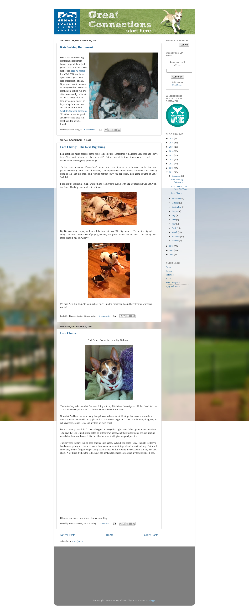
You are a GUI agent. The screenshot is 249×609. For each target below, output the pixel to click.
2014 (171, 159)
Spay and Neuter (173, 286)
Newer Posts (67, 535)
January (175, 241)
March (175, 232)
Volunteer (170, 275)
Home (109, 535)
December (176, 176)
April (174, 228)
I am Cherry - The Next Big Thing (82, 147)
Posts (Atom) (77, 541)
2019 (171, 138)
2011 (171, 172)
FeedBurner (177, 85)
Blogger (152, 600)
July (174, 215)
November (176, 198)
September (177, 207)
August (175, 211)
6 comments (89, 129)
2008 (171, 254)
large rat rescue (77, 71)
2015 (171, 155)
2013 (171, 164)
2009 (171, 250)
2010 (171, 246)
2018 (171, 143)
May (174, 224)
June (174, 219)
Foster (168, 278)
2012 (171, 168)
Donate (169, 271)
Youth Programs (173, 282)
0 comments (104, 316)
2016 (171, 151)
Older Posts (151, 535)
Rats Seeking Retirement (76, 47)
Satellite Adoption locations (73, 111)
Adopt (168, 267)
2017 (171, 147)
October (175, 203)
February (176, 236)
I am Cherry (68, 333)
